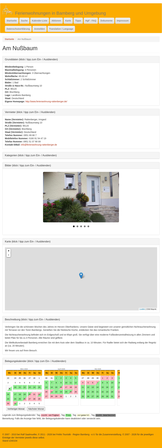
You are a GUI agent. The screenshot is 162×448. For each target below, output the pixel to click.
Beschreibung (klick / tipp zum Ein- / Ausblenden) (32, 319)
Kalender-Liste (39, 20)
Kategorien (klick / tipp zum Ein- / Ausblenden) (31, 155)
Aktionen (56, 20)
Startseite (12, 20)
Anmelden (39, 29)
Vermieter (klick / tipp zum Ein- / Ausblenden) (30, 111)
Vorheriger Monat (15, 409)
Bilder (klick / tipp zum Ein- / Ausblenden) (28, 165)
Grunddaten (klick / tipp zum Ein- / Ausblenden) (31, 59)
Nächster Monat (36, 409)
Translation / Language (61, 29)
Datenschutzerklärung (18, 29)
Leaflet (142, 309)
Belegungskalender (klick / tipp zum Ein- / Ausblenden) (35, 360)
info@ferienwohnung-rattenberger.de (39, 144)
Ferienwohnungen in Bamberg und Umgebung (60, 13)
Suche (24, 20)
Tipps (78, 20)
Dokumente (106, 20)
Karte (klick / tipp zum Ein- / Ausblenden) (27, 241)
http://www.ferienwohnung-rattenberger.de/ (46, 101)
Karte (68, 20)
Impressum (123, 20)
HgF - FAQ (90, 20)
